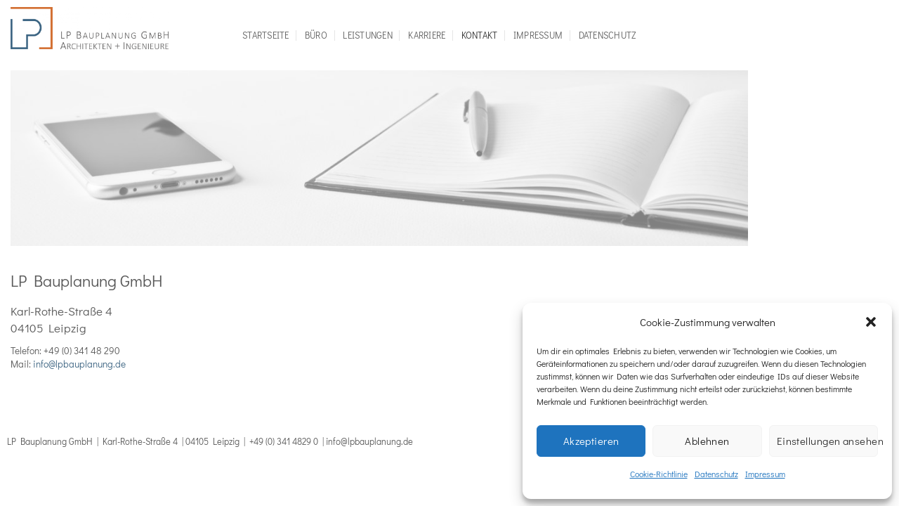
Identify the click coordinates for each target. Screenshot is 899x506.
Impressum (765, 473)
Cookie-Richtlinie (659, 473)
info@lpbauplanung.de (79, 364)
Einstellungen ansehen (827, 441)
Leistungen (368, 35)
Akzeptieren (591, 441)
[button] (871, 322)
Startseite (265, 35)
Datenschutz (716, 473)
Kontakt (479, 35)
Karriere (426, 35)
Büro (316, 35)
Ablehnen (707, 441)
